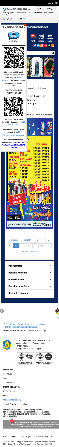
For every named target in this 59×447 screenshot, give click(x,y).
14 (42, 246)
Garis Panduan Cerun (18, 286)
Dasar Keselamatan (39, 324)
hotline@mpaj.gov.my (12, 400)
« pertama (14, 240)
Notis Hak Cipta (31, 327)
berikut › (23, 251)
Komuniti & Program (18, 293)
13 (35, 246)
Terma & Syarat (10, 324)
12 (29, 246)
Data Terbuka (18, 327)
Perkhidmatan (15, 266)
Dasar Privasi (23, 324)
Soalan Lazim (21, 13)
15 (48, 246)
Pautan (31, 13)
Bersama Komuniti (17, 272)
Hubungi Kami (8, 13)
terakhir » (35, 251)
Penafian (7, 327)
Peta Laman (48, 13)
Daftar (6, 15)
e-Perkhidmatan (16, 279)
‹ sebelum (27, 240)
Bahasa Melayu (46, 9)
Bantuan (38, 13)
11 (22, 246)
